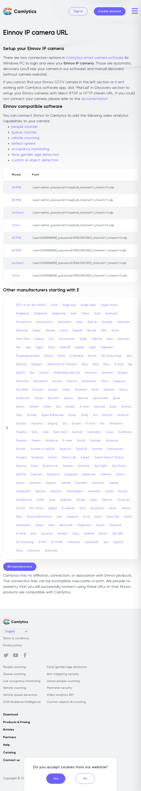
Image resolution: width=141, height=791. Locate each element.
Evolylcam (97, 508)
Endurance (89, 381)
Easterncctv (45, 322)
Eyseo (109, 491)
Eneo (104, 381)
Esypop (53, 423)
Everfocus (125, 432)
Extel (34, 465)
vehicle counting (25, 138)
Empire (122, 372)
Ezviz (52, 499)
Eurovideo (94, 432)
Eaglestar (40, 313)
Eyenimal (51, 550)
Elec (129, 355)
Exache (97, 449)
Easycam (123, 322)
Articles (8, 729)
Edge (83, 338)
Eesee (80, 499)
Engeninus (84, 525)
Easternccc (24, 322)
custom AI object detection (35, 160)
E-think (21, 533)
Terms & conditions (16, 638)
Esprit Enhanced (52, 415)
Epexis (68, 398)
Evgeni (36, 440)
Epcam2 (53, 398)
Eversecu (34, 550)
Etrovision (116, 423)
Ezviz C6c (113, 516)
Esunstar (37, 423)
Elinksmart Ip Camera (62, 364)
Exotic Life (69, 457)
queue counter (24, 132)
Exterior (68, 465)
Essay (72, 415)
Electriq (21, 364)
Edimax (97, 338)
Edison (126, 508)
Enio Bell (22, 389)
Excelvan (37, 457)
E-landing (76, 355)
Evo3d (81, 440)
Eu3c (35, 432)
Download (10, 714)
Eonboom (23, 398)
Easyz (64, 330)
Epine (116, 398)
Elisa (85, 364)
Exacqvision (115, 449)
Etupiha (21, 432)
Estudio (21, 423)
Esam (47, 406)
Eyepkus (72, 516)
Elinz (19, 516)
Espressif (115, 525)
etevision (74, 542)
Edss (110, 338)
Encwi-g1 (123, 499)
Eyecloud (53, 474)
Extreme (84, 465)
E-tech (90, 423)
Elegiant (37, 364)
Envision (109, 389)
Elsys (19, 550)
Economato (67, 338)
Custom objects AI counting (66, 702)
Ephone (83, 398)
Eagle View (88, 305)
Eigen (93, 499)
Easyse (50, 330)
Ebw (104, 330)
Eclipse (39, 338)
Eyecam (36, 474)
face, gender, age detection (35, 155)
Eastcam (112, 313)
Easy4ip (107, 322)
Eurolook (47, 533)
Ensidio (53, 389)
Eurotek (77, 432)
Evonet (21, 449)
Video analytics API (60, 695)
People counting (14, 667)
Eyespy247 (23, 491)
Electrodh (66, 525)
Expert (85, 457)
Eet (18, 347)
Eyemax (106, 474)
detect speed (23, 143)
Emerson (91, 372)
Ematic (44, 372)
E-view (67, 440)
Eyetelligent (75, 491)
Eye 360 (117, 533)
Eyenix (120, 474)
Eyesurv (41, 491)
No (85, 778)
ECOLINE (57, 542)
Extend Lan (50, 465)
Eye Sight (100, 465)
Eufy (33, 533)
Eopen (39, 398)
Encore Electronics (39, 516)
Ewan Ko (65, 449)
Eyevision (94, 491)
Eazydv (77, 330)
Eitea (61, 355)
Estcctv (107, 415)
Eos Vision (36, 508)
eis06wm (18, 212)
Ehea (51, 347)
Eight (92, 347)
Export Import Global (109, 457)
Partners (9, 737)
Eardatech (23, 525)
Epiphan (66, 499)
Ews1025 (81, 449)
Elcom (92, 355)
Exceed (21, 457)
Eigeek (79, 347)
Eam (74, 313)
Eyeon (20, 482)
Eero (52, 525)
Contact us (11, 760)
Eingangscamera (27, 355)
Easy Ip (92, 322)
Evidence (51, 440)
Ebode (91, 330)
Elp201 (20, 372)
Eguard (118, 542)
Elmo (106, 364)
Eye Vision (119, 465)
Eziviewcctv (24, 499)
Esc (58, 406)
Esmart (32, 415)
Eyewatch (92, 542)
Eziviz (98, 516)
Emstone (22, 381)
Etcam (76, 423)
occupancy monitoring (30, 149)
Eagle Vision (109, 305)
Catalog (9, 752)
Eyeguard (71, 474)
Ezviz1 (128, 516)
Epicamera (100, 398)
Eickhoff (65, 347)
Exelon (52, 457)
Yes (56, 778)
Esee (113, 406)
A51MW (17, 187)
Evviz (76, 533)
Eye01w (21, 474)
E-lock (119, 364)
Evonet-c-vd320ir (43, 449)
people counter (24, 127)
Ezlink (40, 499)
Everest (63, 533)
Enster (20, 508)
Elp (130, 364)
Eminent (107, 372)
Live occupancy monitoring (21, 681)
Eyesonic (98, 482)
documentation (94, 99)
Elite (95, 364)
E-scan (84, 406)
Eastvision (65, 322)
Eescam (123, 338)
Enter (66, 389)
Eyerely (66, 482)
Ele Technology (111, 355)
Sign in (78, 11)
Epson (20, 406)
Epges (52, 508)
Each (54, 305)
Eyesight (81, 482)
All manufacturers (19, 566)
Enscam (38, 389)
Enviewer (81, 389)
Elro (32, 372)
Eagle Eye (69, 305)
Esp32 (100, 525)
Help (6, 744)
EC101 (42, 542)
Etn (102, 423)
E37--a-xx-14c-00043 (31, 305)
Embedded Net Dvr (67, 372)
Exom (113, 508)
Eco (51, 338)
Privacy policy (12, 645)
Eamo (86, 313)
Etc (65, 423)
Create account (109, 11)
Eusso (110, 432)
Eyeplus (51, 482)
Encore (57, 381)
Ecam (115, 330)
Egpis (39, 347)
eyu (106, 542)
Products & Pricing (16, 722)
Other (16, 225)
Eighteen (107, 347)
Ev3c (83, 508)
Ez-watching (24, 542)
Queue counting (14, 674)
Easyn (37, 330)
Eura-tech (60, 432)
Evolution (112, 440)
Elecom (107, 499)
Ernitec (34, 406)
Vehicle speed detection (20, 695)
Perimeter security (59, 687)
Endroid (72, 381)
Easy (79, 322)
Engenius (119, 381)
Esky (19, 415)
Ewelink (89, 533)
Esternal (122, 415)
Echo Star (23, 338)
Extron (103, 533)
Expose (21, 465)
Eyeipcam (89, 474)
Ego (28, 347)
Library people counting (63, 681)
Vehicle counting (14, 687)
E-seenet (68, 508)
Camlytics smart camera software (94, 58)
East (98, 313)
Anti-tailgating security (63, 674)
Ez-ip (86, 516)
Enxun (123, 389)
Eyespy (114, 482)
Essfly (84, 415)
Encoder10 (40, 381)
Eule (46, 432)
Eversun (21, 440)
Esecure (99, 406)
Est (95, 415)
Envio (95, 389)
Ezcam (123, 491)
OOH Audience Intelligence (22, 702)
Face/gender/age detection (67, 667)
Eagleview (59, 313)
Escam (70, 406)
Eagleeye (22, 313)
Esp (59, 516)
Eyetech (56, 491)
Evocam (95, 440)
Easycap (22, 330)
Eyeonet (35, 482)
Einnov (48, 355)
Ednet (40, 525)
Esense (126, 406)
